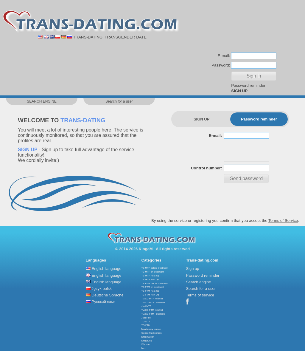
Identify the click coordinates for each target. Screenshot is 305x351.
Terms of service (200, 295)
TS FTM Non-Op (150, 294)
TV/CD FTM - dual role (153, 314)
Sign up (192, 268)
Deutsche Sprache (108, 295)
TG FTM (145, 325)
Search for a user (201, 288)
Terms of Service (283, 220)
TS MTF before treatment (154, 268)
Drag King (146, 340)
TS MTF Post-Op (150, 275)
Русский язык (104, 301)
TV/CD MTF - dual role (153, 302)
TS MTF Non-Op (150, 279)
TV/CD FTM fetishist (152, 310)
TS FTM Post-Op (150, 291)
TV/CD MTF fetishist (152, 298)
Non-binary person (151, 329)
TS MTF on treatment (152, 271)
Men (143, 348)
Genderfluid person (151, 333)
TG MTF (145, 321)
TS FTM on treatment (152, 287)
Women (145, 344)
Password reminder (248, 85)
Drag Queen (148, 336)
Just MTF (146, 306)
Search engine (198, 282)
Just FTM (146, 317)
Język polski (102, 288)
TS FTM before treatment (154, 283)
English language (107, 268)
